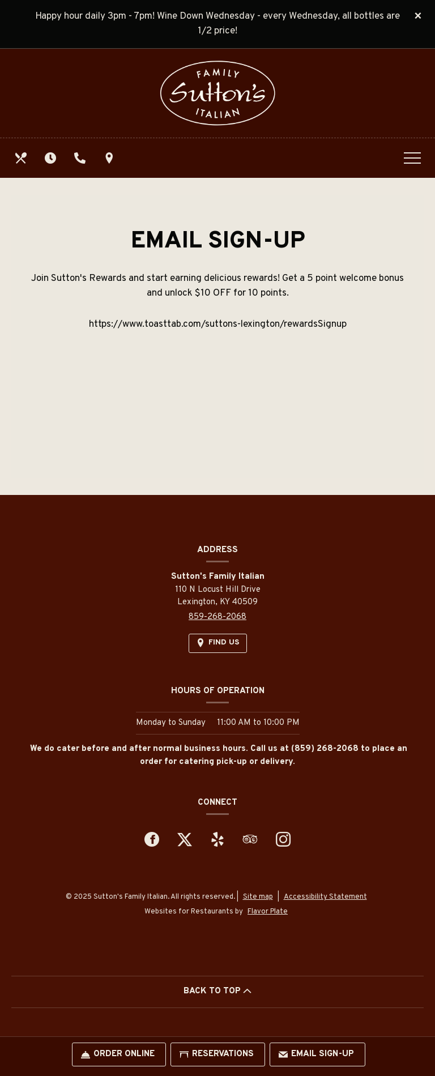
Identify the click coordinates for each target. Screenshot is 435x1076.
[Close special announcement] (418, 16)
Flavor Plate (268, 911)
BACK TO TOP (217, 991)
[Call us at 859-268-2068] (81, 158)
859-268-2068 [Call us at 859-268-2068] (217, 617)
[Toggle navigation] (412, 158)
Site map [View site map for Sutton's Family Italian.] (258, 897)
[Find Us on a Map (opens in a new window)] (110, 158)
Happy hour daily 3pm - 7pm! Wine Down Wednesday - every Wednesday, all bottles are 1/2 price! (217, 23)
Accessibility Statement (325, 897)
